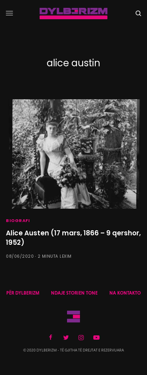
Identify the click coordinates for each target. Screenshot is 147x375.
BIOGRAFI (18, 220)
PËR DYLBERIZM (22, 293)
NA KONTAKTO (125, 293)
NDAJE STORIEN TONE (74, 293)
